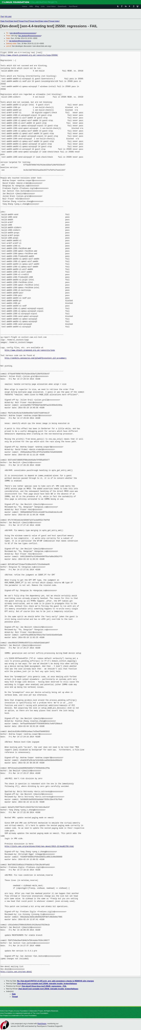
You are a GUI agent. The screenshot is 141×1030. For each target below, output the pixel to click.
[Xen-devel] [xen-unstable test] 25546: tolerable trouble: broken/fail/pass (47, 984)
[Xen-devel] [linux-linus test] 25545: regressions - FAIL (44, 986)
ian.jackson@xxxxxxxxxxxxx (20, 41)
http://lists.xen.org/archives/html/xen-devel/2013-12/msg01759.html (39, 846)
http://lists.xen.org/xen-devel (16, 972)
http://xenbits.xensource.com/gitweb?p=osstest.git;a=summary (35, 358)
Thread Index (54, 21)
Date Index (43, 21)
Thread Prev (23, 21)
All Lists (8, 17)
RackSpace (41, 1024)
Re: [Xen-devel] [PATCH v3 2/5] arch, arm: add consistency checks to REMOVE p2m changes (55, 981)
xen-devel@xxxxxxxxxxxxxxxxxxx (23, 33)
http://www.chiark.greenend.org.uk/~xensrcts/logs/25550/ (29, 55)
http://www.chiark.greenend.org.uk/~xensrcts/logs (30, 350)
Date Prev (4, 21)
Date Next (13, 21)
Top (2, 17)
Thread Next (33, 21)
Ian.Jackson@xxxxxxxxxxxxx (29, 36)
